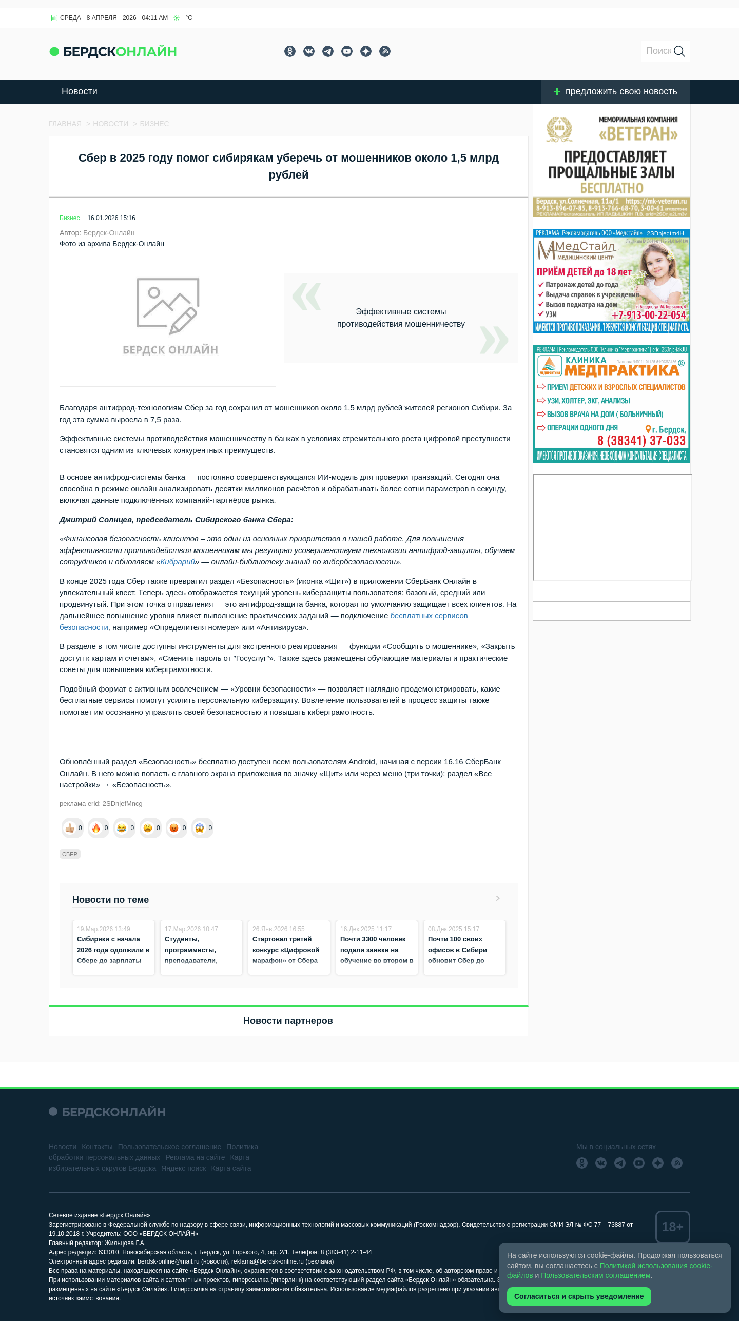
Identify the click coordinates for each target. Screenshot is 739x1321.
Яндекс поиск (183, 1168)
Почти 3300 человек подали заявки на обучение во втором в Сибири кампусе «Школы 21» (377, 960)
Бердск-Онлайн (109, 233)
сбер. (70, 854)
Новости (80, 91)
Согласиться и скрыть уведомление (579, 1296)
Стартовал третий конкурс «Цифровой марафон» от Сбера (285, 949)
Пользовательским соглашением (595, 1275)
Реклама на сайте (195, 1157)
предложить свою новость (615, 91)
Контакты (97, 1146)
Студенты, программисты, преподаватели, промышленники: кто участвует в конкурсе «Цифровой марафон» (200, 971)
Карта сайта (231, 1168)
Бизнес (70, 218)
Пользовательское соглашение (170, 1146)
